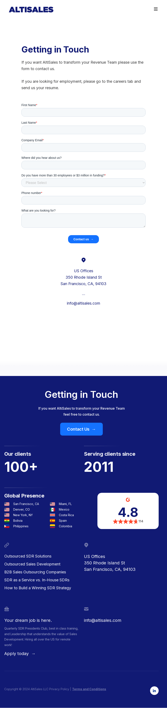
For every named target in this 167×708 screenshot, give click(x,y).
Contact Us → (81, 429)
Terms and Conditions (89, 689)
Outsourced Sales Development (32, 564)
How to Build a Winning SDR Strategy (37, 588)
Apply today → (20, 653)
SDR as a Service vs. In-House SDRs (36, 580)
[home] (31, 9)
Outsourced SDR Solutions (27, 556)
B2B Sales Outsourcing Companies (35, 572)
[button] (155, 9)
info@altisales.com (83, 303)
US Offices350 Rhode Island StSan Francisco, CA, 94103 (110, 563)
